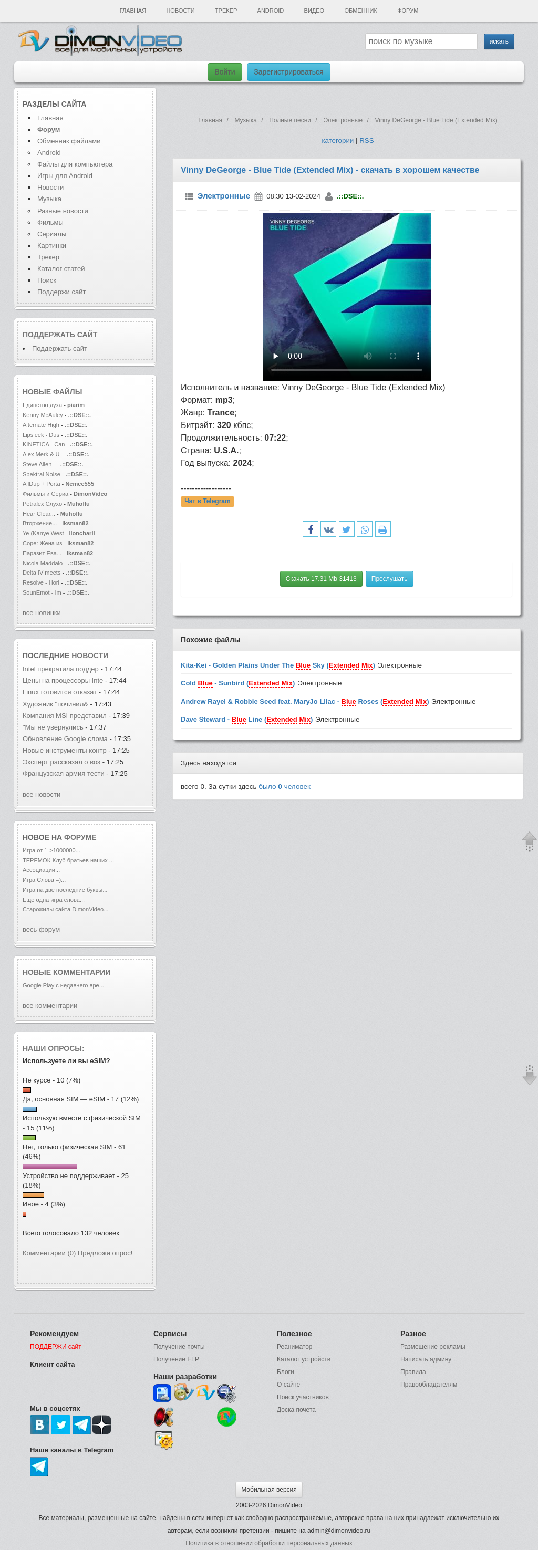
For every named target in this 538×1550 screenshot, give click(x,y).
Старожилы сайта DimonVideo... (65, 909)
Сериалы (51, 234)
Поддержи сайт (61, 292)
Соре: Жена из (43, 543)
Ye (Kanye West (43, 533)
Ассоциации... (41, 870)
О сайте (288, 1384)
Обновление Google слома (65, 739)
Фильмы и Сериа (45, 494)
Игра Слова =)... (44, 880)
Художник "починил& (55, 704)
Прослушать (389, 578)
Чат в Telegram (207, 501)
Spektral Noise (41, 474)
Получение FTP (176, 1359)
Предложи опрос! (105, 1253)
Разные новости (62, 211)
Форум (407, 10)
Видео (314, 10)
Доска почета (296, 1409)
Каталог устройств (303, 1359)
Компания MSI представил (65, 716)
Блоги (285, 1372)
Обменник (360, 10)
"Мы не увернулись (54, 727)
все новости (41, 794)
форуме (80, 837)
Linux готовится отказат (60, 692)
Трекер (226, 10)
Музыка (49, 199)
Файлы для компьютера (75, 164)
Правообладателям (428, 1384)
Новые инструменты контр (65, 750)
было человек (284, 786)
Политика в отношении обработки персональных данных (268, 1543)
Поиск (46, 280)
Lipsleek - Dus (41, 435)
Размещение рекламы (432, 1346)
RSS (366, 140)
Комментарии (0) (49, 1253)
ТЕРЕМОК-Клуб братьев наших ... (68, 860)
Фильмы (50, 222)
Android (270, 10)
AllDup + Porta (41, 484)
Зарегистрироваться (288, 72)
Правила (413, 1372)
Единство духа (43, 405)
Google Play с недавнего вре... (63, 985)
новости (89, 655)
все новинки (42, 613)
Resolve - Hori (41, 582)
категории (338, 140)
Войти (224, 72)
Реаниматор (295, 1346)
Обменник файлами (69, 141)
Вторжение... (40, 523)
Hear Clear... (39, 514)
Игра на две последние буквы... (65, 890)
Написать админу (425, 1359)
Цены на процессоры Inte (63, 680)
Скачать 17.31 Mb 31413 (321, 578)
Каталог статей (61, 269)
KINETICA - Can (44, 444)
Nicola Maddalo (43, 563)
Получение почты (179, 1346)
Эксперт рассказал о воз (61, 762)
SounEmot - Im (43, 592)
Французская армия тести (64, 773)
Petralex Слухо (42, 504)
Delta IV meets (41, 572)
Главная (133, 10)
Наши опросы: (54, 1048)
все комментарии (50, 1006)
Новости (180, 10)
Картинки (51, 245)
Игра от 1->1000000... (51, 850)
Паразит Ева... (42, 553)
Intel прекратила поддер (61, 669)
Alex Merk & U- (42, 454)
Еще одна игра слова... (54, 900)
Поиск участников (303, 1397)
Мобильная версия (269, 1489)
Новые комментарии (67, 972)
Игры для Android (64, 176)
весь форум (41, 929)
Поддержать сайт (60, 334)
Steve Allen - (40, 464)
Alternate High (41, 425)
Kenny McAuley (44, 415)
